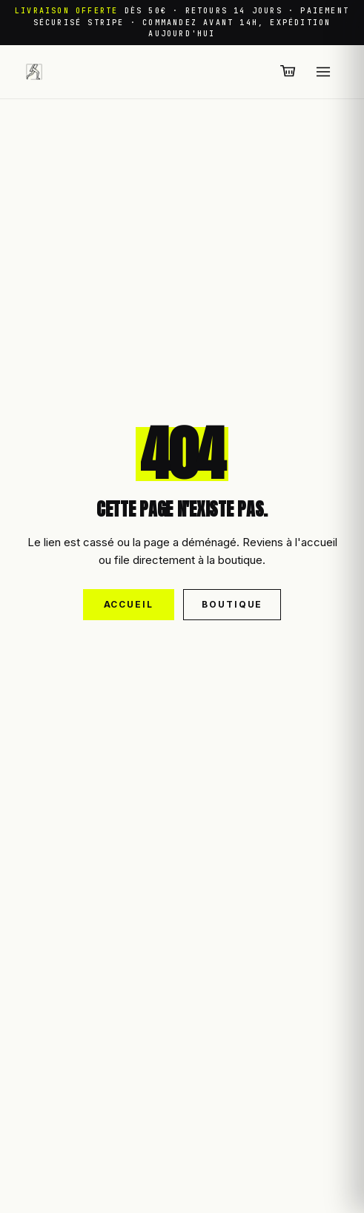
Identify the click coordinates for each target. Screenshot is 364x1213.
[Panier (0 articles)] (288, 72)
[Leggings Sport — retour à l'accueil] (34, 72)
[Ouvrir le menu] (323, 72)
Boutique (232, 604)
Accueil (128, 604)
